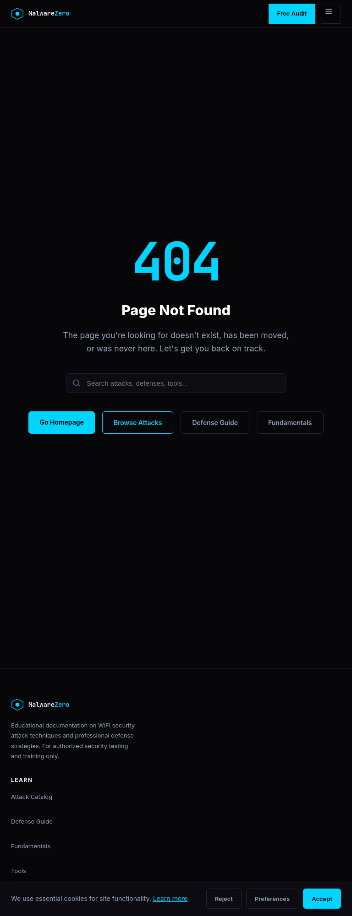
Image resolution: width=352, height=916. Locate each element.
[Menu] (331, 14)
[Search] (176, 383)
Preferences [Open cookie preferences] (272, 898)
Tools (18, 870)
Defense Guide (215, 422)
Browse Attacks (138, 422)
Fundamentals (290, 422)
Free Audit (292, 13)
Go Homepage (61, 422)
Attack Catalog (31, 796)
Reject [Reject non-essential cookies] (224, 898)
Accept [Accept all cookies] (322, 898)
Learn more (170, 898)
